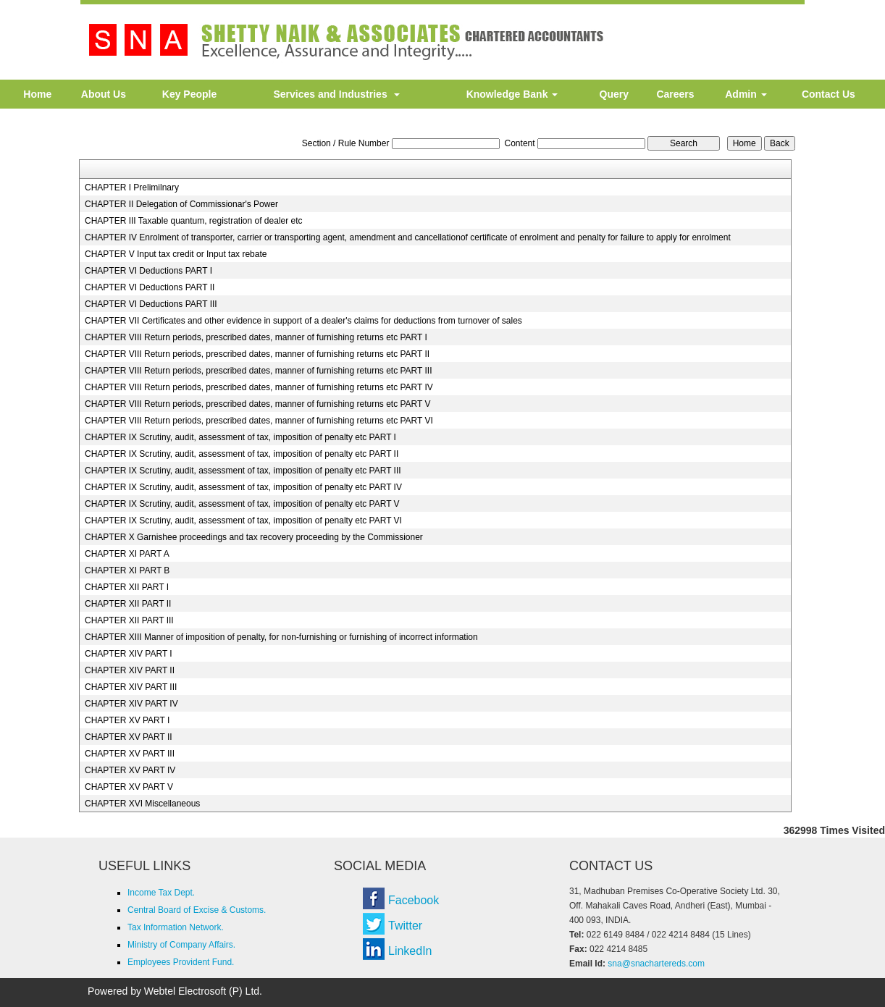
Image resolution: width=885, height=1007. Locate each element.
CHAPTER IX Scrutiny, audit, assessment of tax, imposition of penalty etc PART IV (243, 487)
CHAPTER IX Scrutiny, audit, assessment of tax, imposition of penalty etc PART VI (243, 520)
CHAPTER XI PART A (127, 554)
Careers (675, 94)
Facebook (413, 900)
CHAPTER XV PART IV (130, 770)
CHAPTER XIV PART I (128, 654)
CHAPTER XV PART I (127, 720)
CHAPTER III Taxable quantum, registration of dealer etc (194, 221)
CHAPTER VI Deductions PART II (149, 287)
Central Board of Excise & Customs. (196, 910)
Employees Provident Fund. (180, 962)
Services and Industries (337, 94)
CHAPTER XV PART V (129, 787)
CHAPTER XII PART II (128, 604)
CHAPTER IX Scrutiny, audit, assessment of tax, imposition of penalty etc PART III (243, 470)
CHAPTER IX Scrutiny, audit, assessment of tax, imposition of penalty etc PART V (242, 504)
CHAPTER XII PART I (127, 587)
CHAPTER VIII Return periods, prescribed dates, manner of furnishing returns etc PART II (257, 354)
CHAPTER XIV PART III (131, 687)
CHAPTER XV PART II (128, 737)
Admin (745, 94)
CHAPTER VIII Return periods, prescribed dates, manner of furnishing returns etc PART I (256, 337)
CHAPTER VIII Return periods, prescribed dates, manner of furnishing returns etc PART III (258, 371)
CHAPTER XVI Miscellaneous (142, 804)
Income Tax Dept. (161, 893)
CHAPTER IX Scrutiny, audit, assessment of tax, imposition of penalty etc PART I (240, 437)
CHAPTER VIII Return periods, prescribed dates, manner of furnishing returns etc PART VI (259, 421)
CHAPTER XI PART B (127, 570)
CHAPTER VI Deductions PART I (148, 271)
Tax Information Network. (175, 927)
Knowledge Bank (512, 94)
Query (614, 94)
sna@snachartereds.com (656, 963)
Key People (189, 94)
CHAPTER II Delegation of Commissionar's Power (181, 204)
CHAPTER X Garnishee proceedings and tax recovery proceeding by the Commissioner (254, 537)
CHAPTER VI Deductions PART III (151, 304)
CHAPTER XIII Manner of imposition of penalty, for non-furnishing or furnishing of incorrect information (281, 637)
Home (37, 94)
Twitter (405, 925)
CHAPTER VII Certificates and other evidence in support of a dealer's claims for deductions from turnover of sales (303, 321)
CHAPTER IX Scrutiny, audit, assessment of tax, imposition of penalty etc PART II (241, 454)
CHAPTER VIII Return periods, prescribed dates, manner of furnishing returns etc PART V (258, 404)
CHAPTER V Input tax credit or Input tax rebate (176, 254)
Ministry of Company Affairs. (181, 945)
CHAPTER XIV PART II (130, 670)
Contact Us (828, 94)
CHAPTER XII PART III (129, 620)
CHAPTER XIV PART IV (131, 704)
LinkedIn (410, 951)
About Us (103, 94)
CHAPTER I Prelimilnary (132, 187)
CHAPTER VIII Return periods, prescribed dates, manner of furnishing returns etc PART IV (259, 387)
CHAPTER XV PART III (130, 754)
